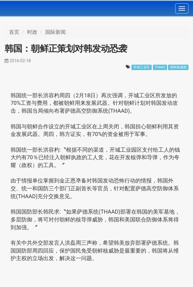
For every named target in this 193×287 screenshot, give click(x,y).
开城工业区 (141, 67)
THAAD (160, 67)
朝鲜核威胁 (178, 67)
